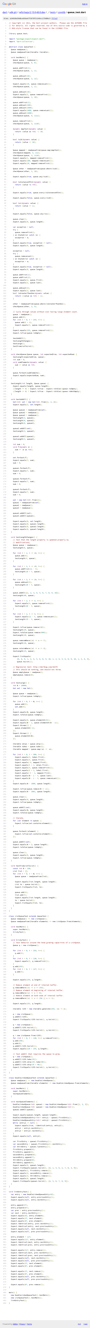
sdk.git (13, 12)
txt (79, 1324)
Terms (29, 1324)
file (54, 18)
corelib (61, 12)
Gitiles (15, 1324)
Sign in (84, 4)
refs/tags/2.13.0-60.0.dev (32, 12)
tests (53, 12)
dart (5, 12)
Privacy (22, 1324)
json (85, 1324)
